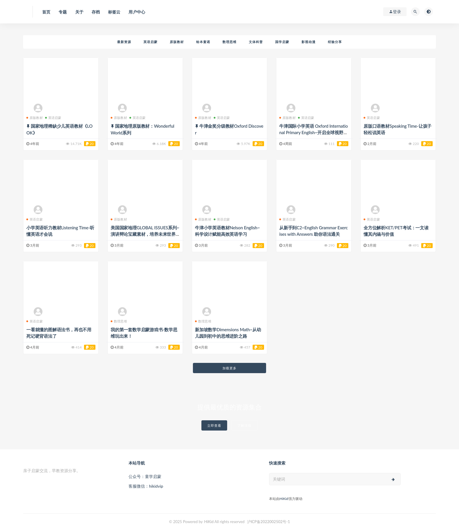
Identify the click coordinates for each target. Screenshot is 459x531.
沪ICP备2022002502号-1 (268, 521)
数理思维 (229, 42)
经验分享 (335, 42)
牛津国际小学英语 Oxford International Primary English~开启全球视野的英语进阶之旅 (313, 132)
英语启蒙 (150, 42)
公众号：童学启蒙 (145, 476)
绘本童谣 (203, 42)
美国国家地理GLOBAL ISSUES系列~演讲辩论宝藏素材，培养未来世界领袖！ (145, 234)
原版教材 (177, 42)
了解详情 (244, 425)
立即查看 (214, 425)
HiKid (284, 498)
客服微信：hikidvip (146, 486)
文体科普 (256, 42)
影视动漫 (309, 42)
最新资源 (124, 42)
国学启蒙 (282, 42)
